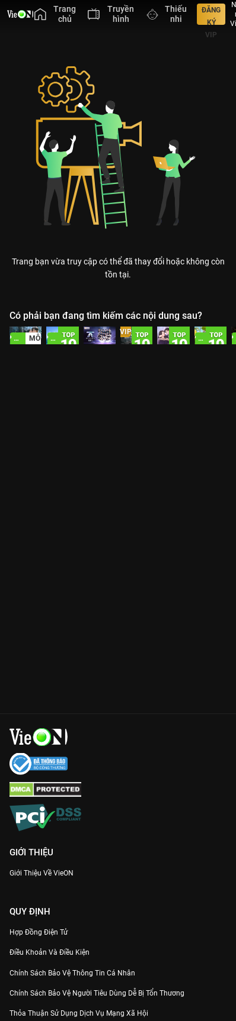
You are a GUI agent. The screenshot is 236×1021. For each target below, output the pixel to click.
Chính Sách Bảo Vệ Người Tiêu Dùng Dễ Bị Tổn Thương (96, 993)
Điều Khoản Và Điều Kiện (49, 952)
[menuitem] (55, 14)
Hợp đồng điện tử (38, 932)
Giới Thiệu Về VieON (41, 873)
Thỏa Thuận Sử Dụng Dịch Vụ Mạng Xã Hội (78, 1013)
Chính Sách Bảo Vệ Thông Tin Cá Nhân (72, 973)
